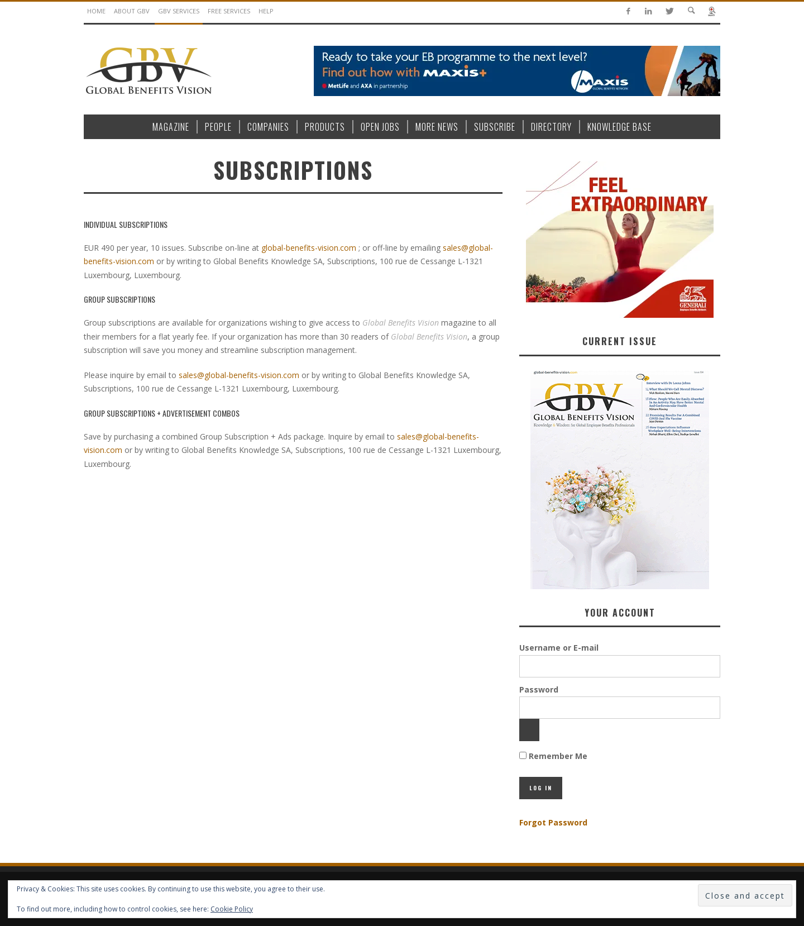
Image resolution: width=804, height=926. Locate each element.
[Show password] (529, 730)
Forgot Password (553, 822)
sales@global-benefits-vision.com (239, 375)
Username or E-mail (559, 647)
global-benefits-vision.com (308, 247)
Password (538, 689)
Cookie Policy (231, 909)
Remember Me (553, 756)
